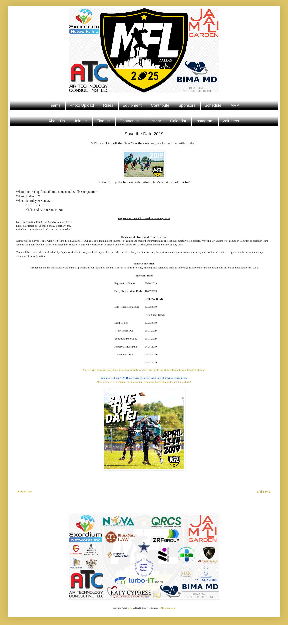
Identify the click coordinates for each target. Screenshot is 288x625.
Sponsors (186, 105)
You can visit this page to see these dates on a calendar (111, 370)
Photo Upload (82, 105)
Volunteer (231, 121)
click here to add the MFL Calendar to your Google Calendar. (173, 370)
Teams (54, 105)
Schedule (213, 105)
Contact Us (129, 121)
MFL (130, 608)
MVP (234, 105)
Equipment (132, 105)
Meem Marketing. (168, 608)
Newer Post (24, 491)
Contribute (160, 105)
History (154, 121)
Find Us (103, 121)
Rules (108, 105)
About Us (56, 121)
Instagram (204, 121)
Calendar (178, 121)
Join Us (80, 121)
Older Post (264, 491)
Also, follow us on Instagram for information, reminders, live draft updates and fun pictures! (144, 382)
